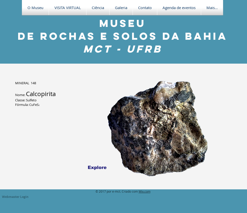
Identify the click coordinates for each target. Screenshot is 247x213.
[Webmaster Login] (15, 196)
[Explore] (97, 167)
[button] (67, 7)
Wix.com (144, 191)
